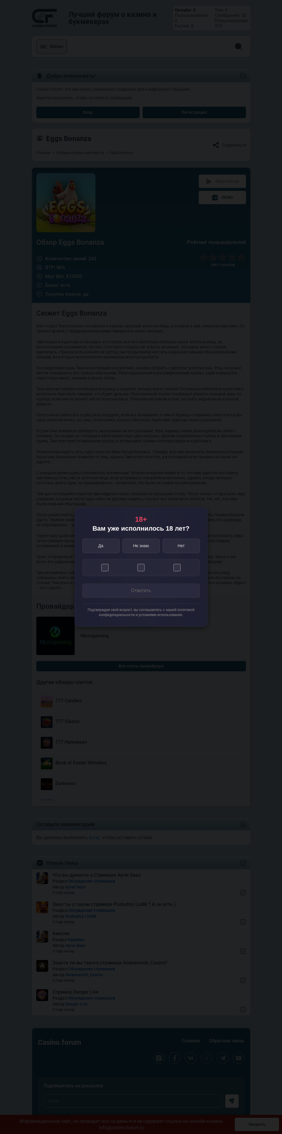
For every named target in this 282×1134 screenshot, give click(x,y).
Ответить (141, 590)
